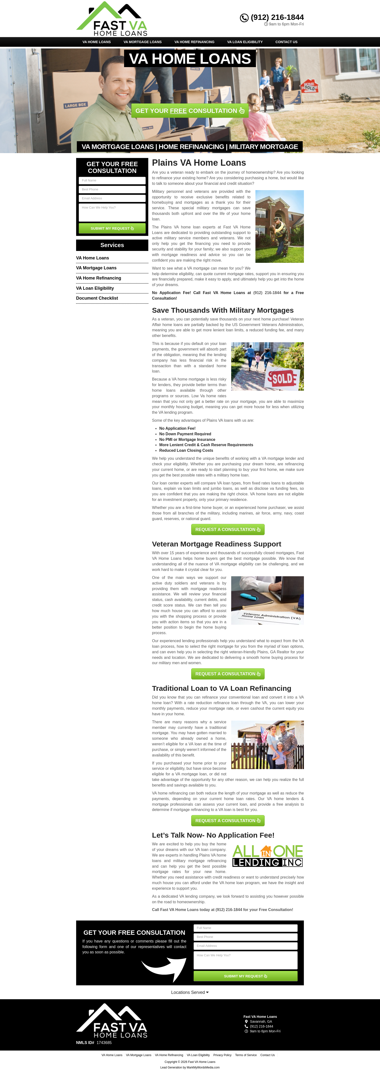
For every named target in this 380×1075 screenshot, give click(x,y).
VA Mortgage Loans (143, 42)
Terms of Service (246, 1055)
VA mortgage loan (191, 774)
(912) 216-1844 (272, 17)
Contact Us (287, 42)
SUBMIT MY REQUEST (112, 228)
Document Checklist (97, 298)
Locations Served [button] (190, 992)
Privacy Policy (222, 1055)
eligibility (180, 464)
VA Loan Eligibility (245, 42)
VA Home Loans (96, 42)
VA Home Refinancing (194, 42)
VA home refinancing (170, 793)
